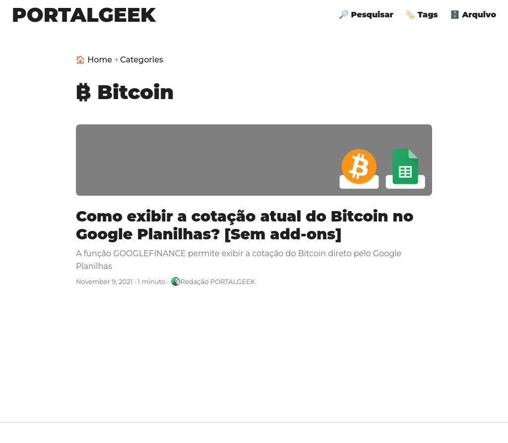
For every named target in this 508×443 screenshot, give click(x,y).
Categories (141, 59)
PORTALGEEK (84, 14)
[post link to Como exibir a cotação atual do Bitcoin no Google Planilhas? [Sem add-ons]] (254, 205)
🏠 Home (93, 59)
